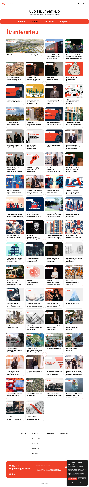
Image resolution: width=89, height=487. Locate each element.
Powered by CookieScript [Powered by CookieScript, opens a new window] (77, 484)
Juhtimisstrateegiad (36, 446)
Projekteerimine (35, 448)
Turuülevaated (35, 436)
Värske (21, 21)
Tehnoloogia (35, 453)
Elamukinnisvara (36, 438)
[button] (77, 482)
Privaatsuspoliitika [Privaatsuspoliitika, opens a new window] (81, 476)
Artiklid (34, 21)
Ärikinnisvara (35, 441)
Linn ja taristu (35, 443)
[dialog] (77, 473)
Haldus (33, 451)
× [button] (86, 461)
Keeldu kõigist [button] (82, 478)
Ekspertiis (65, 21)
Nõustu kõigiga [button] (72, 478)
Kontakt (85, 3)
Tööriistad (49, 21)
